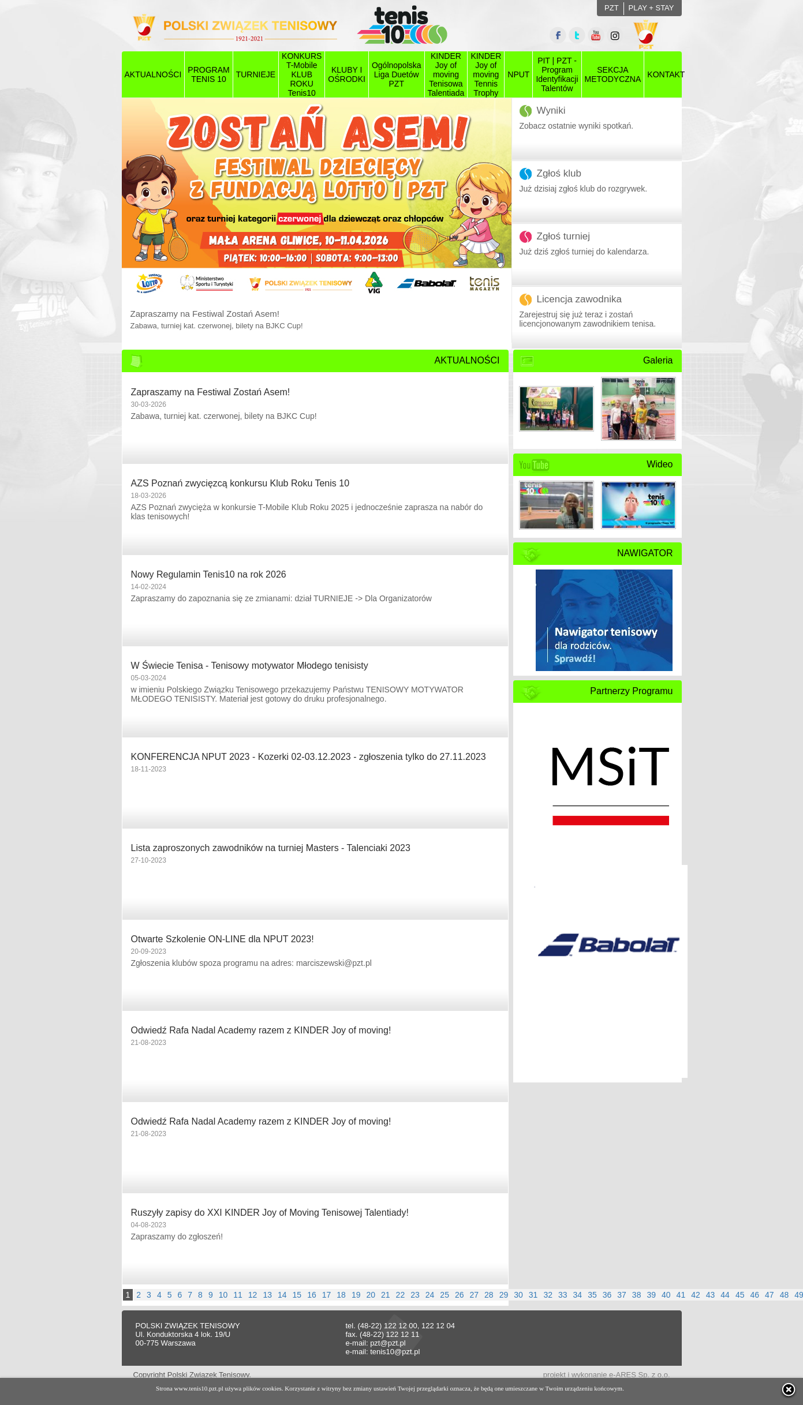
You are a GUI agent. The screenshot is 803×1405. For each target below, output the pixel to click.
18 (341, 1294)
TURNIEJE (255, 74)
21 (385, 1294)
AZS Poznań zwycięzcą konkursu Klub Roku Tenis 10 (240, 483)
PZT (611, 7)
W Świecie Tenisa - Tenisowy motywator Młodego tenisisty (249, 665)
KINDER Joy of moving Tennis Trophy (485, 74)
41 (681, 1294)
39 (651, 1294)
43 (710, 1294)
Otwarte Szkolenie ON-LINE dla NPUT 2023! (222, 939)
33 (562, 1294)
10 (223, 1294)
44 (725, 1294)
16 (311, 1294)
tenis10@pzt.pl (395, 1351)
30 (518, 1294)
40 (666, 1294)
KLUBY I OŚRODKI (346, 74)
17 (326, 1294)
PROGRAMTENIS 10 (208, 74)
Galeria (658, 360)
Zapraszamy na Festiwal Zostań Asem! (210, 392)
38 (636, 1294)
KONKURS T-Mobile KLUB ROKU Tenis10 (302, 74)
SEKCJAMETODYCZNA (613, 74)
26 (459, 1294)
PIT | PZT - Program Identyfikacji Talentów (557, 74)
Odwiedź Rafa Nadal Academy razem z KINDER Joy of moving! (261, 1030)
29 (504, 1294)
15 (297, 1294)
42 (695, 1294)
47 (769, 1294)
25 (444, 1294)
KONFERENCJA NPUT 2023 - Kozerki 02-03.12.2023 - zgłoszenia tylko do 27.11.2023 (308, 757)
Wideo (660, 464)
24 (430, 1294)
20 (370, 1294)
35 (592, 1294)
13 (267, 1294)
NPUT (518, 74)
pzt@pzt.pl (388, 1343)
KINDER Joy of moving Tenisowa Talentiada (446, 74)
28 (489, 1294)
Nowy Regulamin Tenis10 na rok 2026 (208, 574)
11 (237, 1294)
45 (740, 1294)
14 (282, 1294)
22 (400, 1294)
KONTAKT (666, 74)
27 (474, 1294)
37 (621, 1294)
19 (356, 1294)
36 (607, 1294)
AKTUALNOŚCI (153, 74)
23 (415, 1294)
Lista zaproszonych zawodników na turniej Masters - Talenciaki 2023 (270, 848)
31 (533, 1294)
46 (754, 1294)
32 (547, 1294)
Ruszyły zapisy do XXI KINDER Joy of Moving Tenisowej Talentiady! (270, 1212)
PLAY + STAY (651, 7)
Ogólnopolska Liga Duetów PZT (396, 74)
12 (252, 1294)
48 (784, 1294)
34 (577, 1294)
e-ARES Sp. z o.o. (639, 1374)
